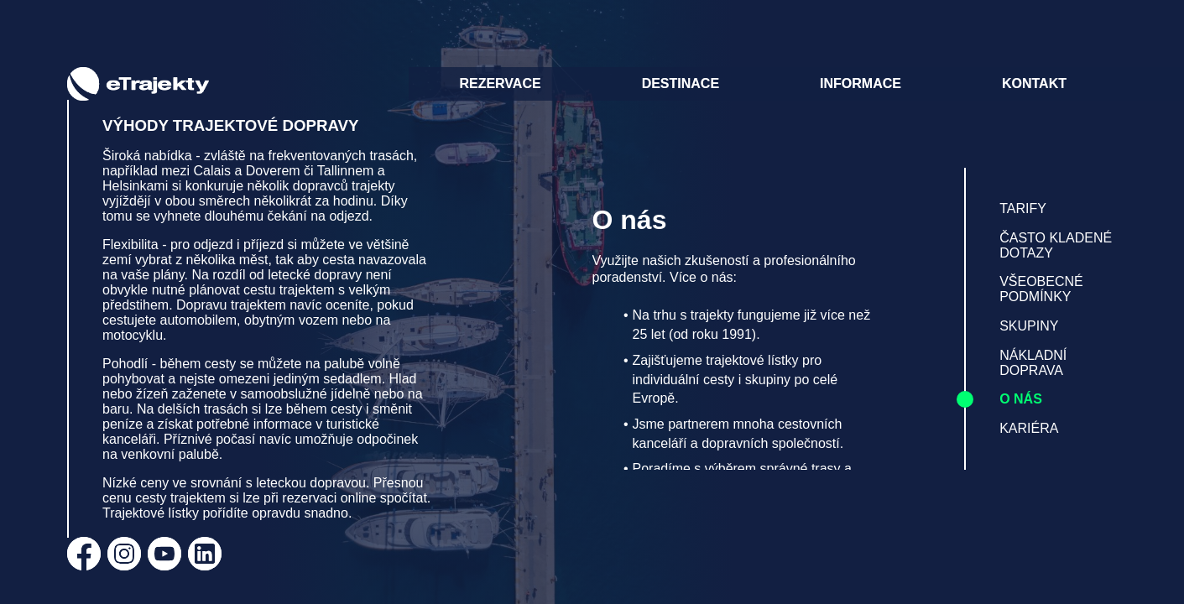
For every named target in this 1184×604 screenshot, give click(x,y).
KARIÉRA (1028, 428)
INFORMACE (860, 83)
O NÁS (1020, 399)
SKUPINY (1028, 326)
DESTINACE (680, 83)
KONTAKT (1034, 83)
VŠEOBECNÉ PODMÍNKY (1041, 289)
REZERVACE (499, 83)
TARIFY (1022, 208)
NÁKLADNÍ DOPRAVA (1033, 363)
